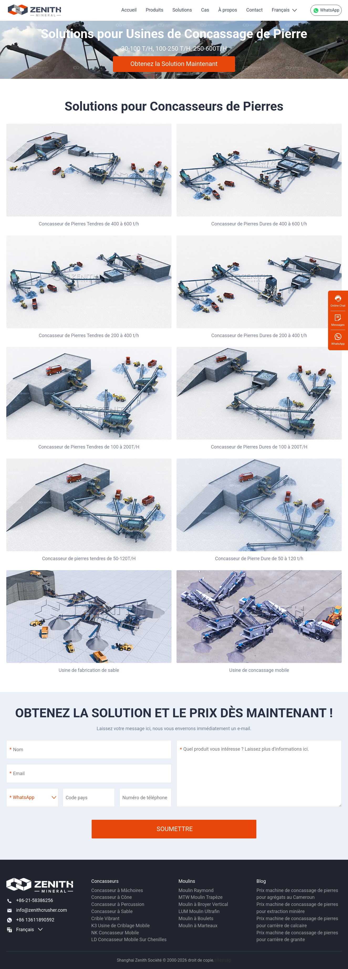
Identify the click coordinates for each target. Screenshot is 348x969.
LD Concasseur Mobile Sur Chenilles (129, 939)
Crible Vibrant (105, 918)
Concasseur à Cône (111, 897)
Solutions (182, 10)
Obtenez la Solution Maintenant (174, 64)
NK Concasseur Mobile (115, 932)
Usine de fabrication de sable (89, 670)
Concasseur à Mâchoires (117, 890)
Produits (154, 10)
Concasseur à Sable (112, 911)
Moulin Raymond (196, 890)
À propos (227, 10)
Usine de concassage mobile (259, 670)
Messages (338, 320)
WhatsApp (326, 10)
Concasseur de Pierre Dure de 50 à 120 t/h (259, 558)
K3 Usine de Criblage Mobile (120, 925)
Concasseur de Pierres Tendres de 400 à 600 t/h (89, 223)
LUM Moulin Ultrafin (199, 911)
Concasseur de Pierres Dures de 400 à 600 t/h (259, 223)
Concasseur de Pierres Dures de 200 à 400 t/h (259, 335)
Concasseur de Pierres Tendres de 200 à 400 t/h (89, 335)
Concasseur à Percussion (117, 904)
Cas (205, 10)
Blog (261, 881)
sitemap (222, 960)
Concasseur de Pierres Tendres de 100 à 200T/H (88, 447)
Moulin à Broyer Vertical (203, 904)
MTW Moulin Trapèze (201, 897)
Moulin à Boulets (196, 918)
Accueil (129, 10)
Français (281, 10)
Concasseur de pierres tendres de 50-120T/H (89, 558)
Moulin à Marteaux (198, 925)
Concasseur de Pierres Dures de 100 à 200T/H (259, 447)
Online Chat (338, 301)
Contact (254, 10)
